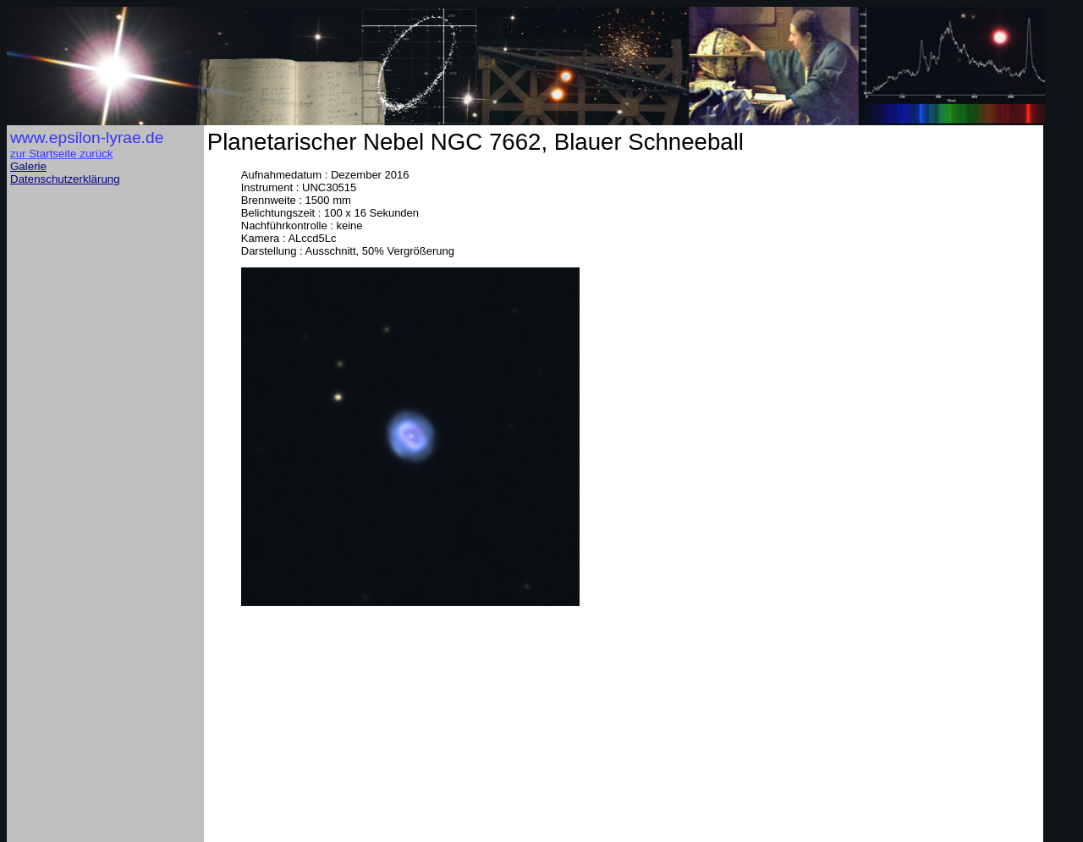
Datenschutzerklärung (65, 179)
